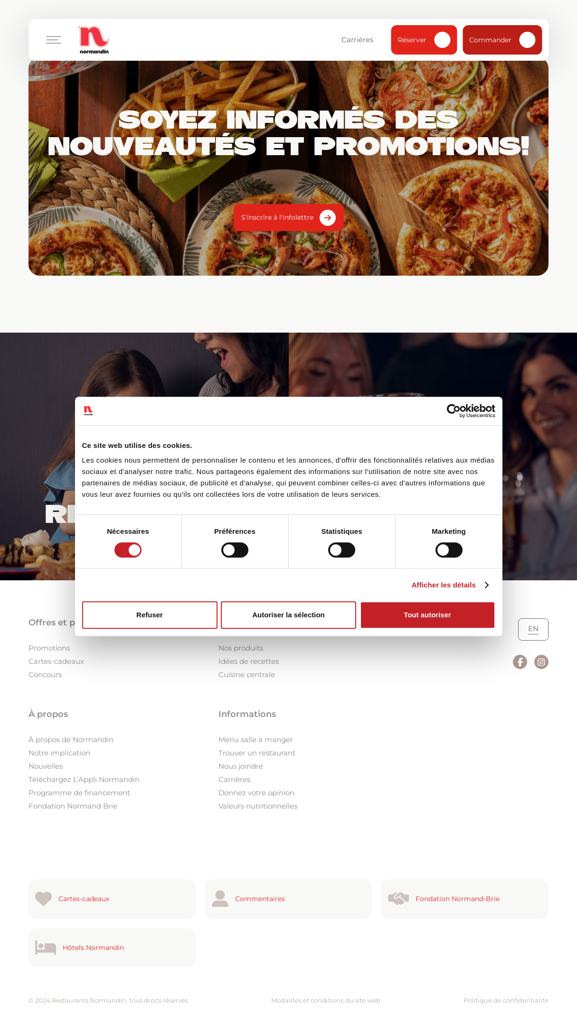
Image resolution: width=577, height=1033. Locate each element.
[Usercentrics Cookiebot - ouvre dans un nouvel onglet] (453, 411)
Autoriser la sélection (288, 615)
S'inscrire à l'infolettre (277, 217)
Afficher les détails (444, 585)
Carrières (361, 40)
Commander (502, 40)
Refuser (149, 615)
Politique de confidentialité (506, 1000)
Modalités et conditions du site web (325, 1000)
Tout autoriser (427, 615)
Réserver (423, 40)
